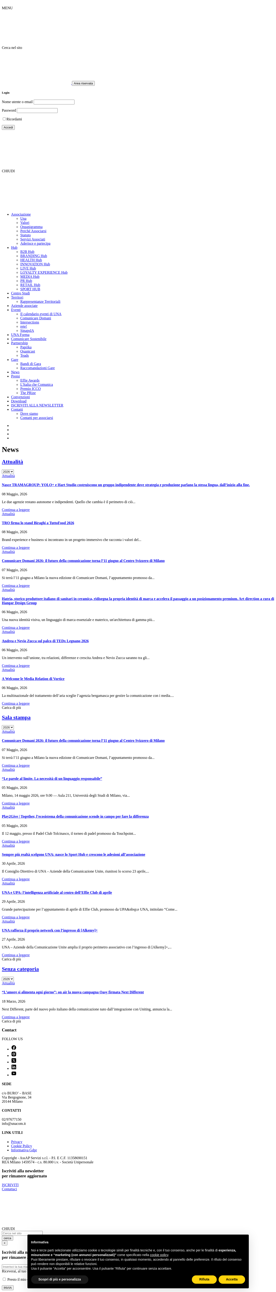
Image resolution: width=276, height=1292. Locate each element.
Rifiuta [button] (204, 1279)
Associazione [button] (21, 214)
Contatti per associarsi (36, 418)
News (15, 372)
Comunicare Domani (35, 318)
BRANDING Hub (33, 256)
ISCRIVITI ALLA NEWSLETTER (37, 405)
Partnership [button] (19, 343)
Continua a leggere (16, 510)
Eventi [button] (16, 310)
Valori (24, 223)
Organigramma (31, 227)
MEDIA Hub (29, 277)
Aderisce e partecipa (35, 243)
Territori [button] (17, 297)
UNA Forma (20, 335)
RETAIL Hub (30, 285)
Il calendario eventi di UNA (41, 314)
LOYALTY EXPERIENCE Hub (44, 272)
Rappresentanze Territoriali (40, 301)
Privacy (16, 1142)
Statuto (25, 235)
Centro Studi (20, 293)
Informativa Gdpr (24, 1150)
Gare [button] (14, 360)
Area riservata (83, 83)
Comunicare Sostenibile (28, 339)
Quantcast (27, 351)
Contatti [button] (17, 409)
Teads (24, 355)
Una (23, 218)
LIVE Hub (28, 268)
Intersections (29, 322)
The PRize (28, 393)
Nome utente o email (17, 102)
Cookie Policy (21, 1146)
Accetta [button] (232, 1279)
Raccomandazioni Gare (37, 368)
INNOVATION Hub (35, 264)
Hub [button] (14, 247)
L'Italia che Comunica (36, 384)
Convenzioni (20, 397)
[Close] (4, 1243)
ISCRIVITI (10, 1185)
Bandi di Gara (30, 364)
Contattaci (9, 1189)
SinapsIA (27, 331)
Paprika (26, 347)
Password (9, 110)
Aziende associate (24, 306)
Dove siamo (29, 414)
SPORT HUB (30, 289)
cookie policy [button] (159, 1255)
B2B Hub (27, 252)
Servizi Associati (32, 239)
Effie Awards (29, 380)
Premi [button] (15, 376)
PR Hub (26, 281)
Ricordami (14, 119)
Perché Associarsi (33, 231)
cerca (7, 1238)
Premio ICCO (30, 389)
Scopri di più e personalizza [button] (60, 1279)
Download (19, 401)
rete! (23, 326)
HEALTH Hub (31, 260)
